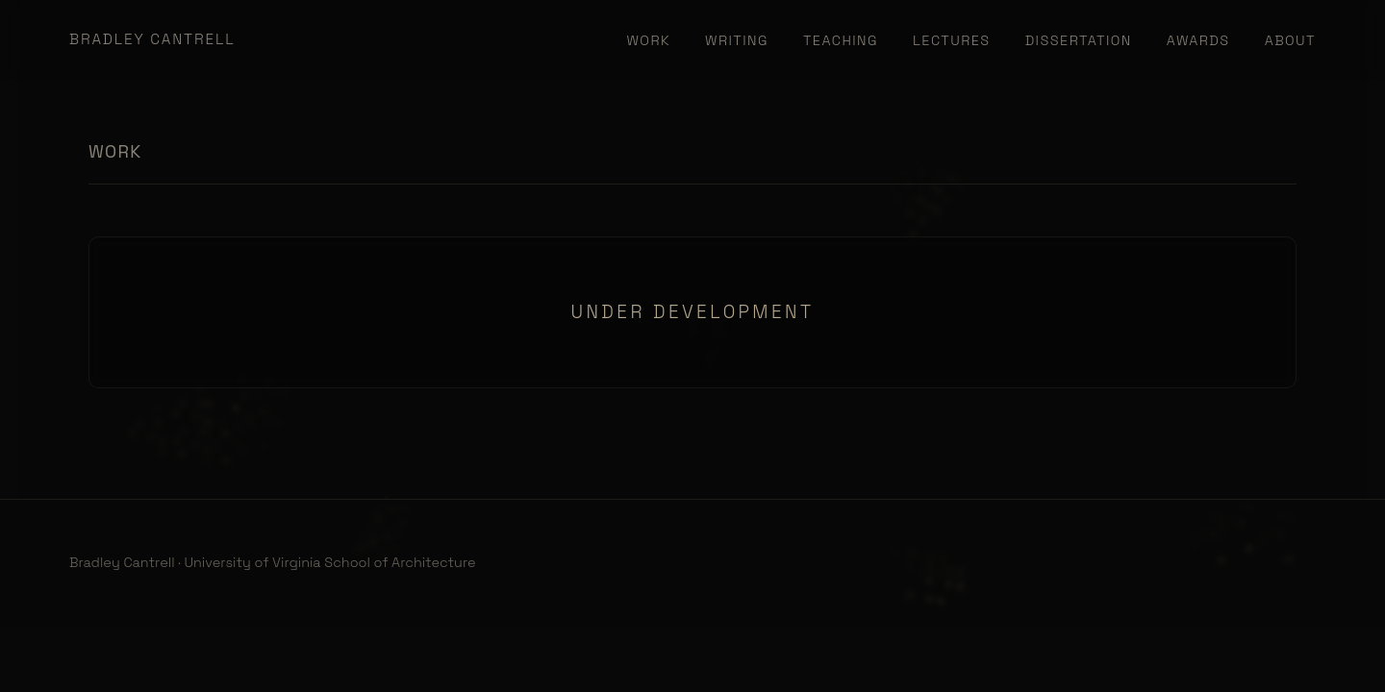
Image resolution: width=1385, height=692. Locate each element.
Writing (736, 40)
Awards (1198, 40)
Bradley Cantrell (152, 39)
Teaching (840, 40)
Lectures (952, 40)
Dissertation (1078, 40)
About (1290, 40)
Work (648, 40)
